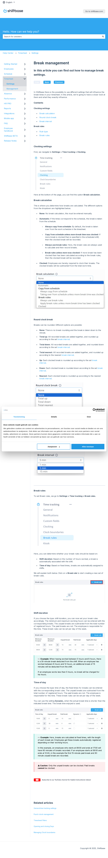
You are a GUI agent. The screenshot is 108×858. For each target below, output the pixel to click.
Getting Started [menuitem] (10, 64)
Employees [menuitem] (9, 69)
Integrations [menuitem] (9, 113)
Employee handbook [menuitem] (8, 129)
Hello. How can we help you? (21, 31)
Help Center (8, 53)
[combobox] (52, 36)
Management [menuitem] (12, 89)
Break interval (45, 121)
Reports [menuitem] (7, 108)
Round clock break (47, 117)
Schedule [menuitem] (8, 74)
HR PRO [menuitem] (7, 103)
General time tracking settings (45, 808)
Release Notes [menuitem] (10, 141)
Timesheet (22, 53)
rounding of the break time (75, 429)
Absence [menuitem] (8, 93)
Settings (35, 53)
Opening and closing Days (44, 826)
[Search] (103, 36)
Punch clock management (43, 814)
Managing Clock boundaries (44, 832)
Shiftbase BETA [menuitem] (11, 136)
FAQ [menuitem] (6, 123)
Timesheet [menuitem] (8, 79)
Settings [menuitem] (10, 84)
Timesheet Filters (40, 820)
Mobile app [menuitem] (9, 118)
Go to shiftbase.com (94, 11)
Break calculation (47, 113)
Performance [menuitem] (10, 98)
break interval (64, 339)
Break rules (44, 135)
